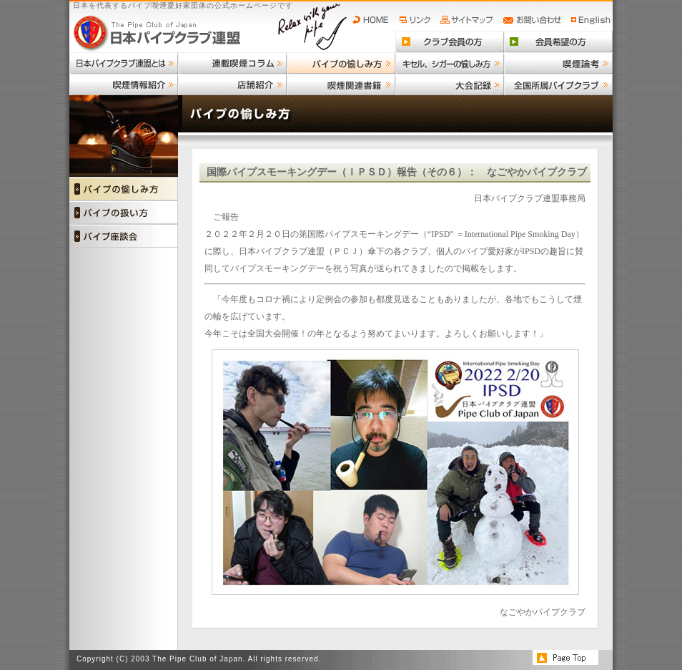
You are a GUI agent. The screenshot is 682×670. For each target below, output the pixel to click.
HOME (373, 20)
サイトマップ (468, 20)
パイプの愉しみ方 (341, 63)
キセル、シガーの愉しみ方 (449, 63)
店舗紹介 (232, 84)
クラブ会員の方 (449, 41)
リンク (416, 20)
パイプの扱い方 (123, 212)
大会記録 (449, 84)
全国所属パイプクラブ (558, 84)
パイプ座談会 (123, 236)
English (591, 20)
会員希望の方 (558, 41)
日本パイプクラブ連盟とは (123, 63)
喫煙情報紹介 (123, 84)
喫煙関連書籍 (341, 84)
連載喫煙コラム (232, 63)
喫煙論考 (558, 63)
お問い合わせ (534, 20)
